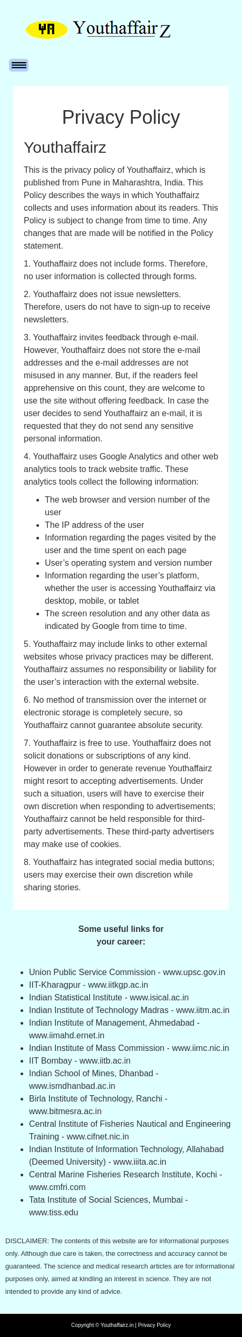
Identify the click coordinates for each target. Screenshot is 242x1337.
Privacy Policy (154, 1325)
